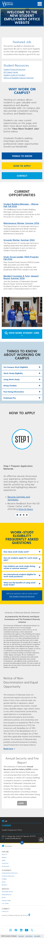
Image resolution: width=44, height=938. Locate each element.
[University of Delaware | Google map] (29, 915)
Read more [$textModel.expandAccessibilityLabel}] (9, 748)
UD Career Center (11, 72)
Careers (6, 825)
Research (4, 885)
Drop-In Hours (25, 509)
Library (4, 882)
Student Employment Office (12, 830)
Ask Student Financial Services (21, 596)
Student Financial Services (14, 69)
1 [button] (17, 515)
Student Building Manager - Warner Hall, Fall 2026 (21, 205)
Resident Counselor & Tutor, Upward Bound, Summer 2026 (21, 277)
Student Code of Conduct (14, 75)
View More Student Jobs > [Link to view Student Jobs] (22, 334)
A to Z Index (5, 903)
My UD (4, 897)
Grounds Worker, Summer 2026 (19, 240)
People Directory (6, 894)
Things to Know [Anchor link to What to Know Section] (22, 156)
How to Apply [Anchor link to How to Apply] (22, 165)
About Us (4, 854)
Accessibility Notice (7, 891)
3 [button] (23, 515)
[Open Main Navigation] (40, 4)
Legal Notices (29, 936)
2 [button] (20, 515)
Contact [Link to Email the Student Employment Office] (22, 175)
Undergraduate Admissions (10, 873)
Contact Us (5, 911)
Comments (21, 936)
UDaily (3, 860)
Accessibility (37, 936)
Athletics (4, 857)
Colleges (4, 879)
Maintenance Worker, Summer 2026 (21, 223)
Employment (5, 866)
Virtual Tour (5, 863)
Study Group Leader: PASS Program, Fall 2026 (21, 258)
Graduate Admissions (8, 876)
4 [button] (27, 515)
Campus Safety (6, 900)
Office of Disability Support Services (19, 78)
